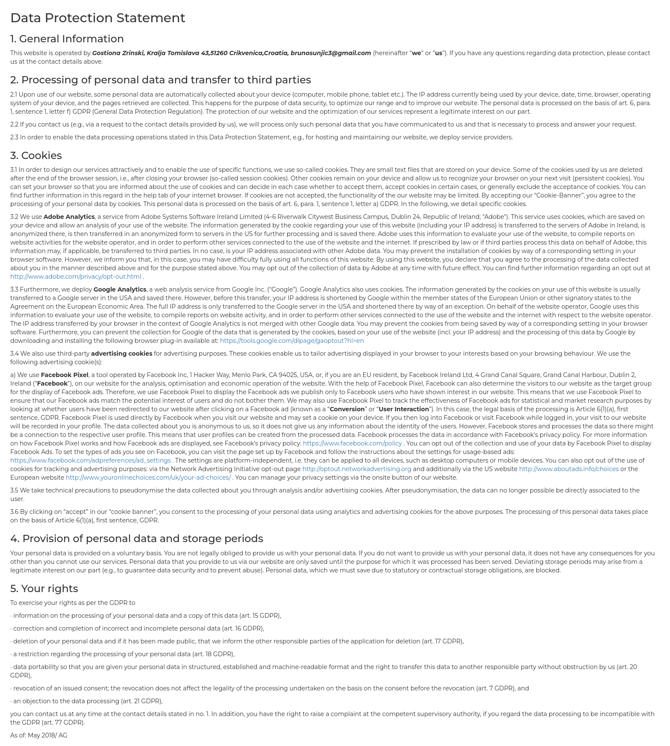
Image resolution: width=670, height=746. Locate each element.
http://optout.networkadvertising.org (358, 469)
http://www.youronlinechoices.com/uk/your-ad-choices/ (149, 477)
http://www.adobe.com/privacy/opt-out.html (76, 276)
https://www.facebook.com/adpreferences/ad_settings (91, 460)
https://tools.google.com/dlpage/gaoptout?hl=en (292, 341)
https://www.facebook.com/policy (353, 443)
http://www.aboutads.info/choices (569, 469)
